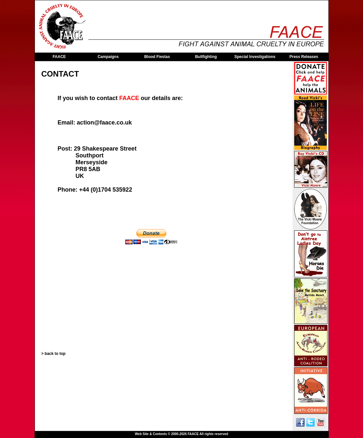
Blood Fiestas (157, 56)
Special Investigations (254, 56)
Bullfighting (206, 56)
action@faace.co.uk (104, 122)
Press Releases (303, 56)
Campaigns (108, 56)
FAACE (59, 56)
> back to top (53, 353)
